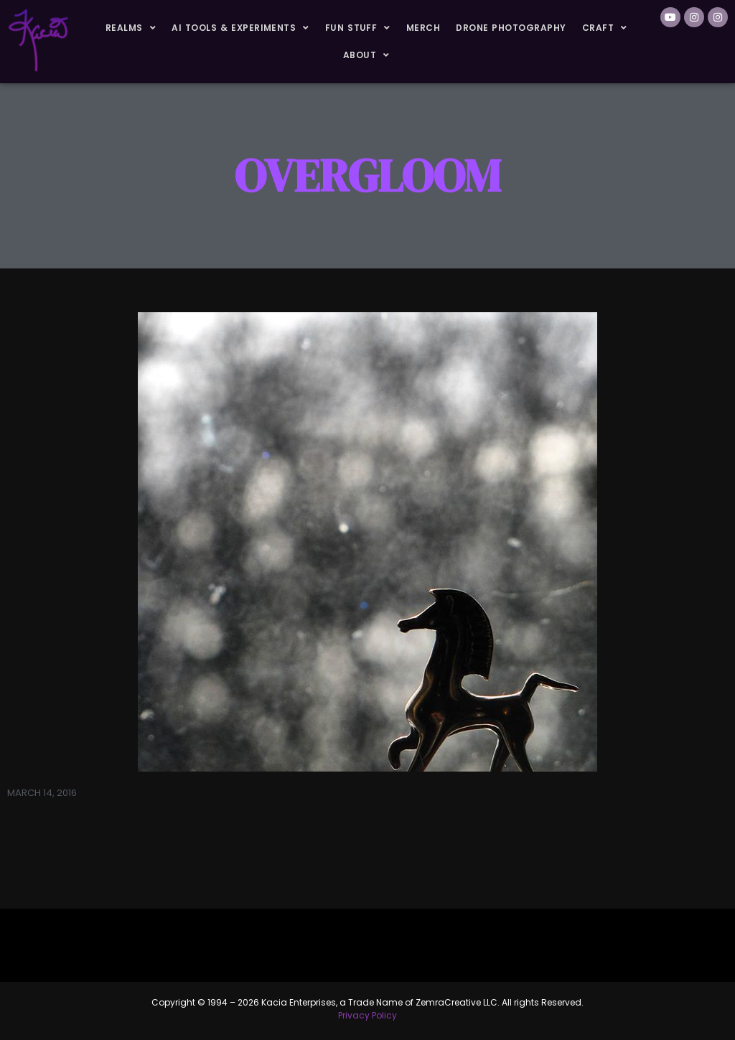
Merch (423, 28)
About (366, 55)
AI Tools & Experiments (240, 28)
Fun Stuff (357, 28)
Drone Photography (511, 28)
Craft (604, 28)
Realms (131, 28)
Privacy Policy (367, 1015)
